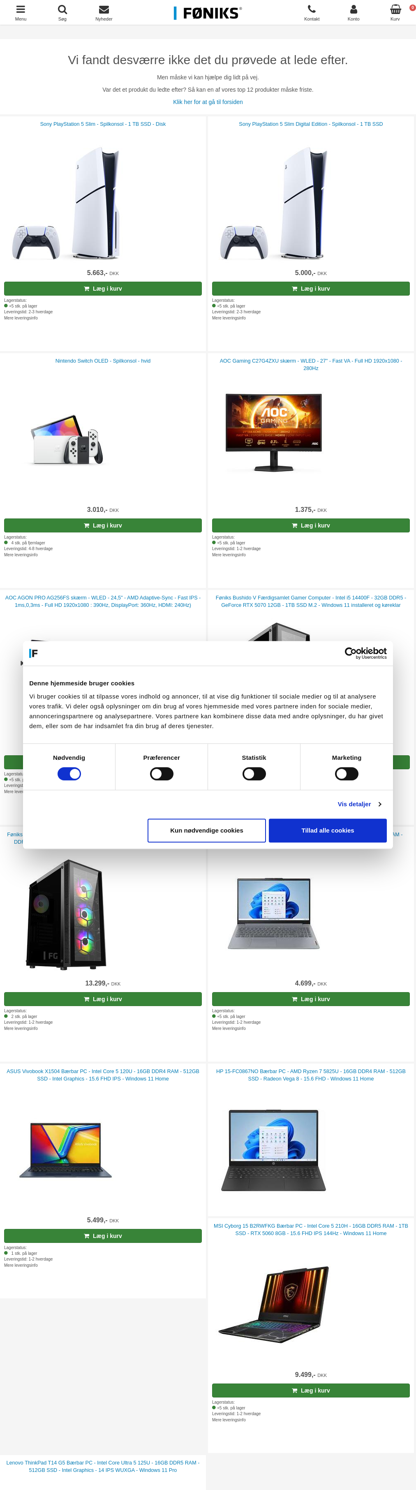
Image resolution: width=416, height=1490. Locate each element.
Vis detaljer (354, 804)
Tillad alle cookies (327, 830)
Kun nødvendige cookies (206, 830)
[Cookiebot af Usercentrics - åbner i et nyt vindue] (351, 653)
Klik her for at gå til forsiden (208, 102)
